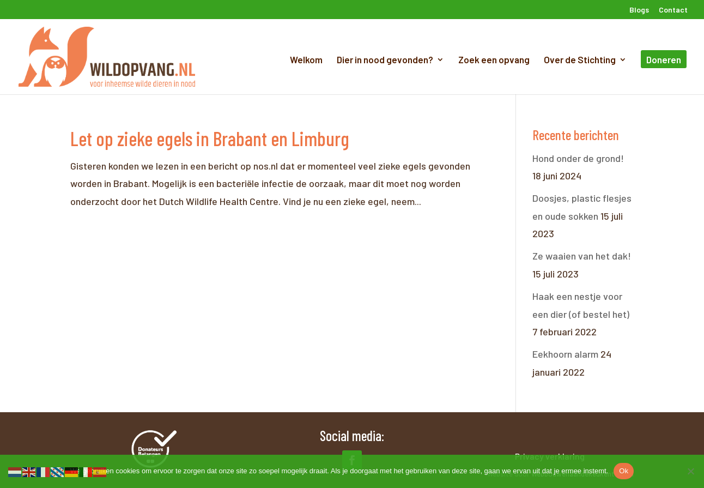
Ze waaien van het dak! (581, 256)
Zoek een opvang (494, 60)
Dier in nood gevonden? (385, 60)
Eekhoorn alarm (565, 354)
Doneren (663, 60)
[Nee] (690, 471)
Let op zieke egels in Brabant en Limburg (209, 138)
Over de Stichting (580, 60)
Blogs (639, 10)
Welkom (306, 60)
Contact (673, 10)
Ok (623, 471)
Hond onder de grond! (578, 158)
